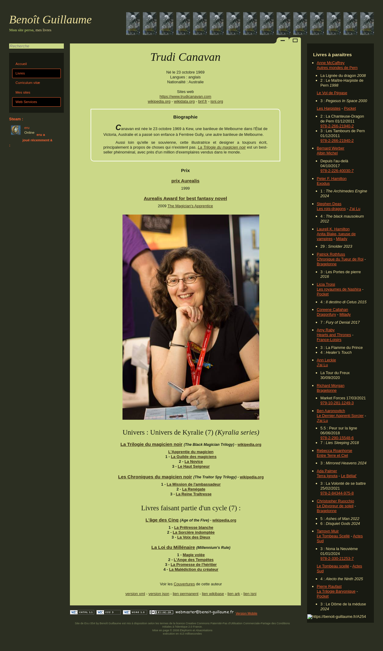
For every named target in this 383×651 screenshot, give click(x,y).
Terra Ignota (327, 476)
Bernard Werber (330, 148)
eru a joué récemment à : (30, 140)
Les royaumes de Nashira (339, 289)
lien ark (233, 593)
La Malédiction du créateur (193, 569)
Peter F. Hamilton (332, 178)
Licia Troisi (326, 284)
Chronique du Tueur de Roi (340, 259)
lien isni (250, 593)
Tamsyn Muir (328, 531)
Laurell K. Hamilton (333, 229)
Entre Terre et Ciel (332, 455)
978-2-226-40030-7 (337, 170)
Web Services (26, 102)
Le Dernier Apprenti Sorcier (340, 415)
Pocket (350, 108)
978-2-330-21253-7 (337, 558)
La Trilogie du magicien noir (222, 147)
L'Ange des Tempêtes (194, 559)
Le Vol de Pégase (332, 93)
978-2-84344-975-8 (337, 493)
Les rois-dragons (331, 208)
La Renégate (193, 489)
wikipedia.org (159, 101)
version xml (135, 593)
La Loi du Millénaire (173, 547)
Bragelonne (326, 264)
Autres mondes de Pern (337, 67)
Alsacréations (203, 630)
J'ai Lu (355, 208)
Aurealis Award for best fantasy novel (185, 198)
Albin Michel (327, 153)
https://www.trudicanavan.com (185, 96)
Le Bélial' (349, 476)
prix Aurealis (185, 180)
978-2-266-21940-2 (337, 126)
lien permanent (185, 593)
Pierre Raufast (329, 586)
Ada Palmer (327, 471)
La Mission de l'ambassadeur (194, 484)
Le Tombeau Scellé (333, 536)
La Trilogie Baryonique (336, 591)
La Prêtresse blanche (193, 527)
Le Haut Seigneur (194, 466)
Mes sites (23, 92)
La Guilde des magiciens (193, 456)
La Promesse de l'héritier (194, 564)
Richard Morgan (330, 385)
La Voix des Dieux (193, 537)
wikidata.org (184, 101)
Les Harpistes (328, 108)
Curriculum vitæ (28, 82)
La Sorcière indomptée (194, 532)
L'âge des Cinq (162, 519)
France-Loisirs (329, 339)
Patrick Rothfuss (331, 254)
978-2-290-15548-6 (337, 438)
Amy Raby (326, 330)
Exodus (323, 183)
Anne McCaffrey (331, 62)
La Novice (194, 461)
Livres (20, 73)
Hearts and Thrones (334, 334)
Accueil (21, 64)
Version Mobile (246, 613)
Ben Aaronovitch (331, 410)
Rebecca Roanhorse (334, 450)
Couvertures (184, 584)
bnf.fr (202, 101)
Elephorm (186, 630)
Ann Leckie (326, 360)
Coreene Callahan (332, 309)
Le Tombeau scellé (333, 566)
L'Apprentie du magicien (191, 451)
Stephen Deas (329, 203)
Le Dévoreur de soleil (335, 506)
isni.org (217, 101)
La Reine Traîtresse (194, 494)
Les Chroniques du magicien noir (155, 476)
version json (159, 593)
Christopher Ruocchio (335, 501)
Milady (341, 238)
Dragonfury (326, 314)
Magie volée (194, 555)
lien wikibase (213, 593)
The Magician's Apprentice (190, 206)
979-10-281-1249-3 (337, 403)
